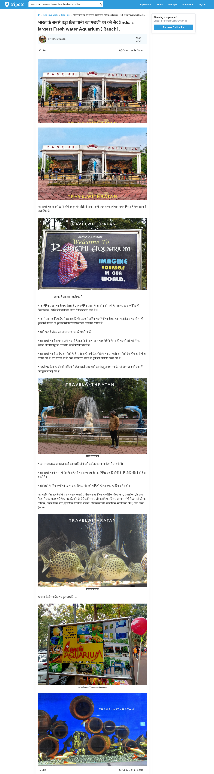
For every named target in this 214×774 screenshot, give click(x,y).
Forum (160, 4)
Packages (172, 4)
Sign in (202, 4)
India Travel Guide (50, 15)
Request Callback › (173, 27)
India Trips (65, 15)
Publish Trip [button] (188, 4)
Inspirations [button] (146, 4)
